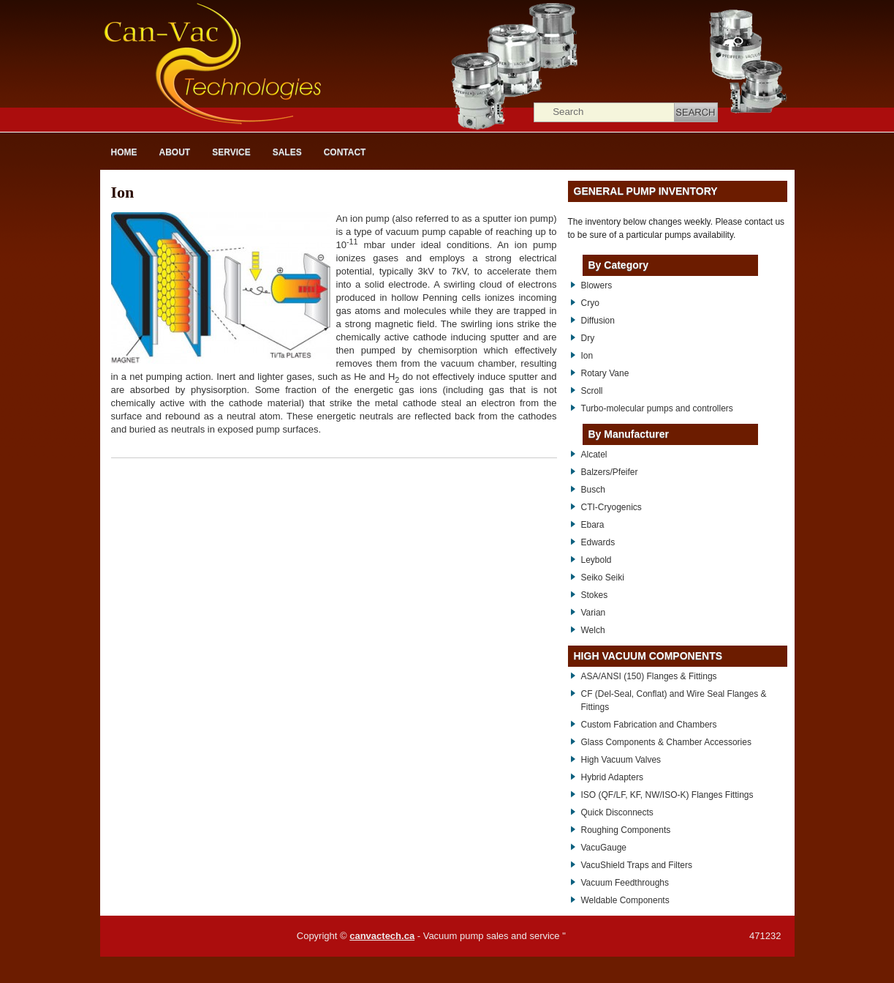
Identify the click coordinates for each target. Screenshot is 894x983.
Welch (593, 630)
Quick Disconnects (617, 812)
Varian (593, 613)
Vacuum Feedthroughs (625, 883)
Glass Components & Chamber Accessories (666, 742)
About (175, 152)
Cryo (590, 303)
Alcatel (594, 454)
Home (124, 152)
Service (231, 152)
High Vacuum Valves (621, 760)
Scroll (592, 391)
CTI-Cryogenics (611, 507)
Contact (345, 152)
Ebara (593, 525)
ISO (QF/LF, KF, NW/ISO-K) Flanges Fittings (667, 795)
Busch (593, 490)
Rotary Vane (605, 373)
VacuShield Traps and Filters (637, 865)
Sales (287, 152)
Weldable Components (625, 900)
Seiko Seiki (602, 577)
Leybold (596, 560)
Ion (123, 192)
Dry (588, 338)
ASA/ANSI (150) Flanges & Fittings (649, 676)
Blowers (597, 285)
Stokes (594, 595)
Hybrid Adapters (612, 777)
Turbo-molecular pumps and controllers (657, 408)
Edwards (598, 542)
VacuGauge (604, 847)
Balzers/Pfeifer (609, 472)
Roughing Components (626, 830)
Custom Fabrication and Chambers (649, 725)
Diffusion (598, 320)
